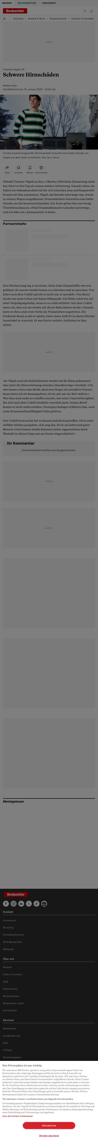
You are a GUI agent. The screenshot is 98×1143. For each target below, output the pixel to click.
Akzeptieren (49, 1125)
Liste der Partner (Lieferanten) (17, 1116)
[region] (49, 1102)
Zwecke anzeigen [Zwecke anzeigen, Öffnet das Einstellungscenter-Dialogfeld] (49, 1135)
